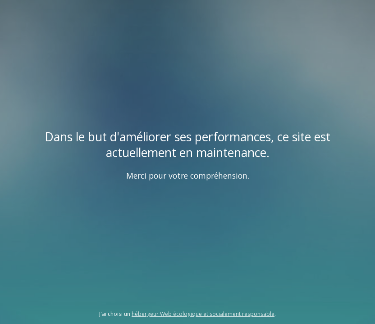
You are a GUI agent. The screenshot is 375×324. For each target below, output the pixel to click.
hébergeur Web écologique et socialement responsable (203, 314)
